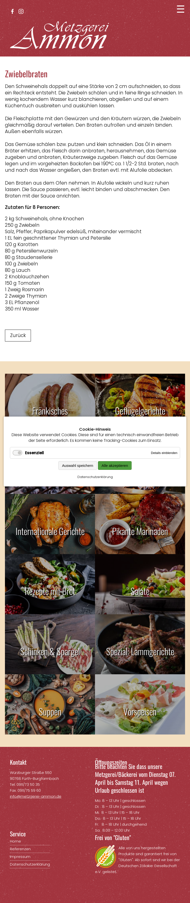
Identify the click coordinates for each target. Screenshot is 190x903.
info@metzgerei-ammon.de (35, 796)
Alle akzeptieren (115, 465)
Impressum (20, 856)
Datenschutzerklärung (95, 477)
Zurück (18, 335)
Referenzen (20, 848)
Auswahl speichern (77, 465)
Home (15, 841)
